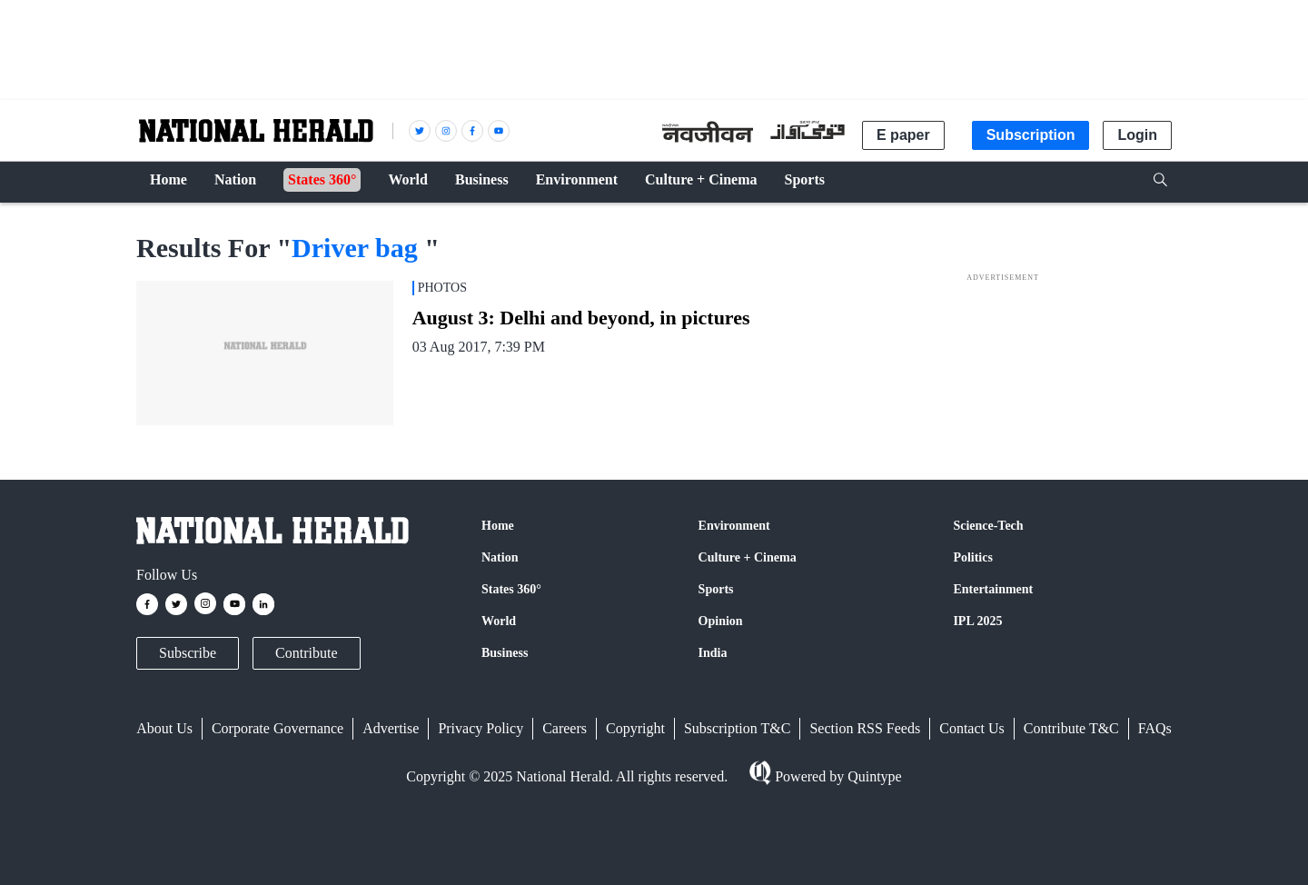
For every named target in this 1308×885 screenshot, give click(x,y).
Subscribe (187, 653)
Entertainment (993, 589)
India (713, 653)
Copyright (635, 728)
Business (504, 653)
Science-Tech (988, 525)
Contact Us (972, 728)
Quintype (873, 776)
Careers (564, 728)
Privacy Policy (480, 728)
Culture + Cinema (748, 557)
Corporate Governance (277, 728)
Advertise (390, 728)
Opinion (721, 621)
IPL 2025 (977, 621)
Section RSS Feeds (864, 728)
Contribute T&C (1071, 728)
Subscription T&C (737, 728)
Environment (734, 525)
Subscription (1030, 135)
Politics (973, 557)
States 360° (511, 589)
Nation (499, 557)
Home (497, 525)
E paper (903, 135)
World (498, 621)
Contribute (306, 653)
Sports (716, 589)
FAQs (1155, 728)
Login (1137, 135)
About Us (164, 728)
